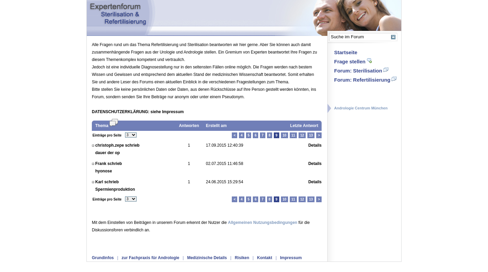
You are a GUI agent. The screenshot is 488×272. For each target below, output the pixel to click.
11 (293, 135)
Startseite (345, 52)
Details (315, 145)
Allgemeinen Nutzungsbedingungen (263, 222)
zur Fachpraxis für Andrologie (150, 257)
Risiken (242, 257)
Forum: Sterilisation (358, 71)
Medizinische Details (207, 257)
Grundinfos (103, 257)
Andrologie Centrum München (361, 108)
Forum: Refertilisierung (362, 80)
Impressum (291, 257)
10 (284, 135)
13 (311, 135)
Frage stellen (350, 61)
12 (302, 135)
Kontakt (264, 257)
